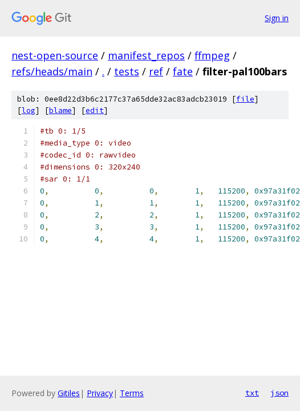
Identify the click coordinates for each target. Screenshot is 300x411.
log (28, 110)
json (279, 393)
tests (126, 71)
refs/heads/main (51, 71)
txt (252, 393)
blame (60, 110)
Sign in (277, 18)
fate (183, 71)
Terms (132, 393)
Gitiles (69, 393)
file (245, 99)
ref (156, 71)
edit (95, 110)
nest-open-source (54, 55)
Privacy (100, 393)
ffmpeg (212, 55)
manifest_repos (146, 55)
